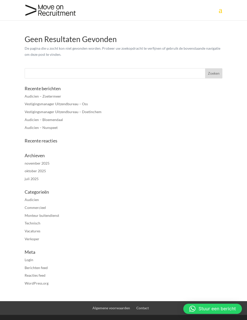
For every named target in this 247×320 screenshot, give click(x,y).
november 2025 (37, 163)
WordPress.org (36, 283)
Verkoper (32, 239)
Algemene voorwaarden (111, 308)
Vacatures (32, 231)
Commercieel (35, 207)
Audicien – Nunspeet (41, 127)
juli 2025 (32, 179)
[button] (212, 309)
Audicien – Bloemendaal (44, 119)
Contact (142, 308)
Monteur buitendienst (42, 215)
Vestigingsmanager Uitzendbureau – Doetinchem (63, 112)
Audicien (32, 199)
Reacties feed (35, 275)
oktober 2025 (35, 171)
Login (29, 260)
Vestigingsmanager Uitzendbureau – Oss (56, 104)
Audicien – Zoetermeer (43, 96)
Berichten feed (36, 267)
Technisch (32, 223)
